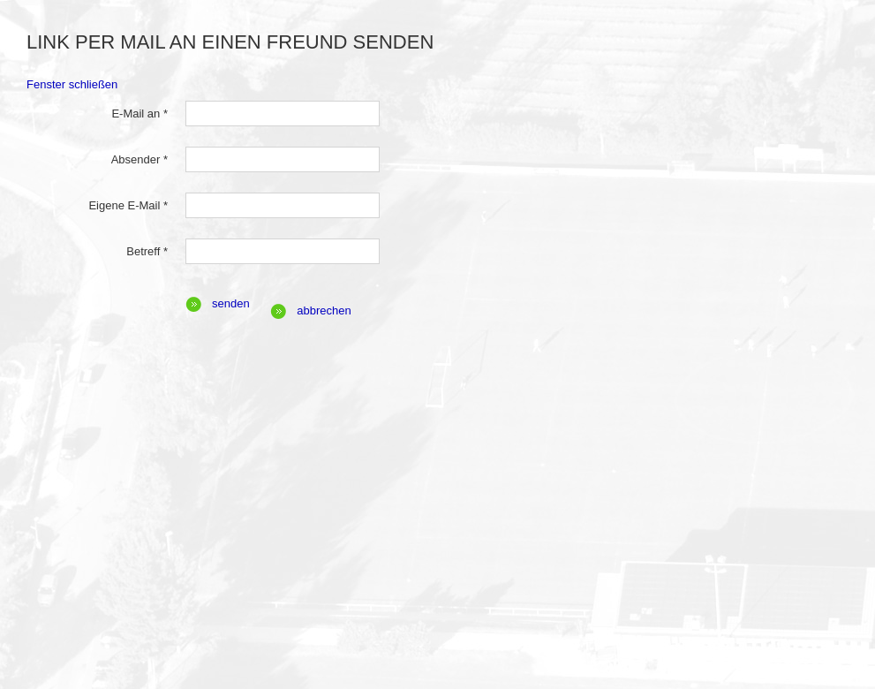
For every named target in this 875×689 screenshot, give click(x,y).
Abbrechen (324, 310)
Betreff (147, 251)
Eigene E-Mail (128, 205)
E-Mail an (139, 113)
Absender (139, 159)
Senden (231, 303)
